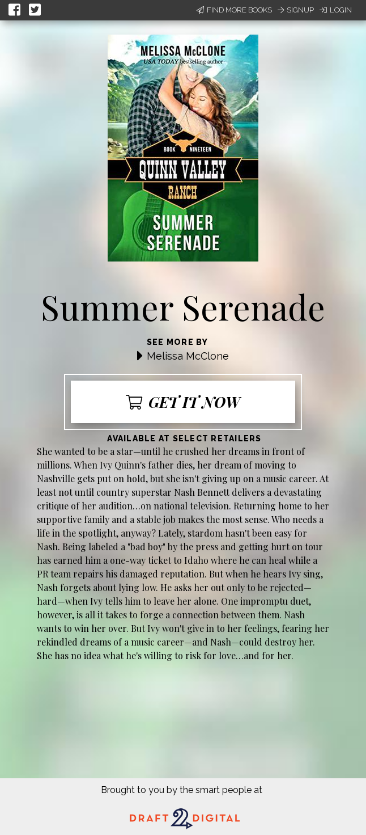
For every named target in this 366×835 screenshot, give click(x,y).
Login (336, 10)
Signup (296, 10)
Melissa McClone (188, 356)
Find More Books (234, 10)
